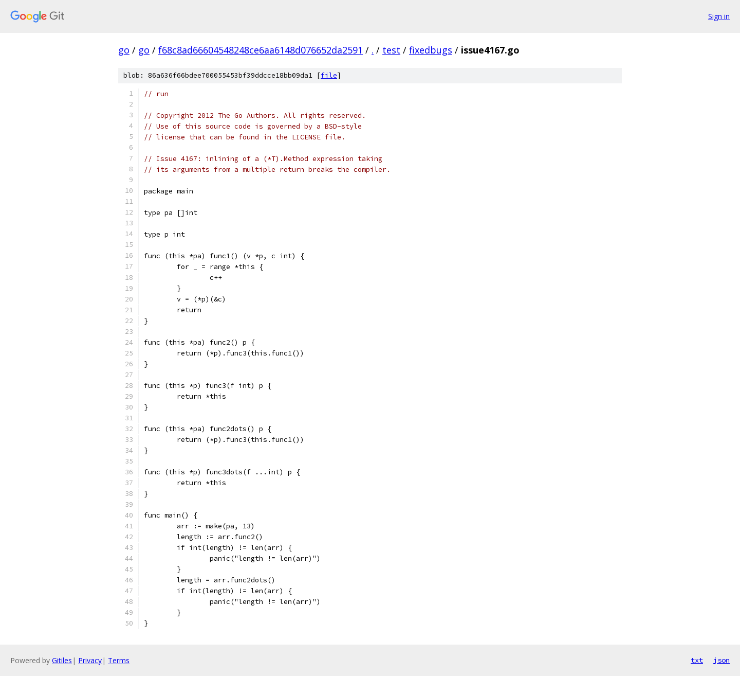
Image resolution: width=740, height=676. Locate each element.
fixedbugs (430, 50)
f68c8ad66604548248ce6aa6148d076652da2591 (260, 50)
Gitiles (62, 660)
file (329, 75)
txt (697, 660)
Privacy (90, 660)
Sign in (719, 16)
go (124, 50)
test (391, 50)
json (721, 660)
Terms (119, 660)
